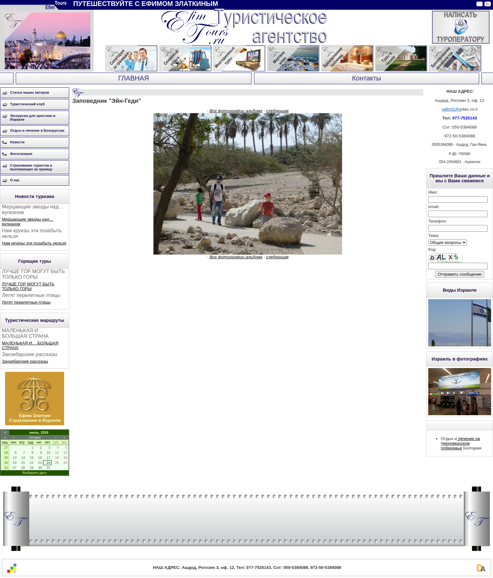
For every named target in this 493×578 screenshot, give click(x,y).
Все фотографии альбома (235, 110)
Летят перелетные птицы (26, 302)
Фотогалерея (21, 154)
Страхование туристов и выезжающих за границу (31, 167)
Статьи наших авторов (29, 92)
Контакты (366, 78)
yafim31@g (451, 109)
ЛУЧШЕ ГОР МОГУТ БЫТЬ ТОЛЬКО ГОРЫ (28, 286)
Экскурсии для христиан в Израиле (32, 117)
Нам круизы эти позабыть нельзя (34, 243)
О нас (15, 180)
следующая (277, 110)
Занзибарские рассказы (25, 361)
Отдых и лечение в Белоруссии (37, 130)
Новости (17, 142)
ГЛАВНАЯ (133, 78)
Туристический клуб (27, 104)
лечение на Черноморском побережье (460, 443)
